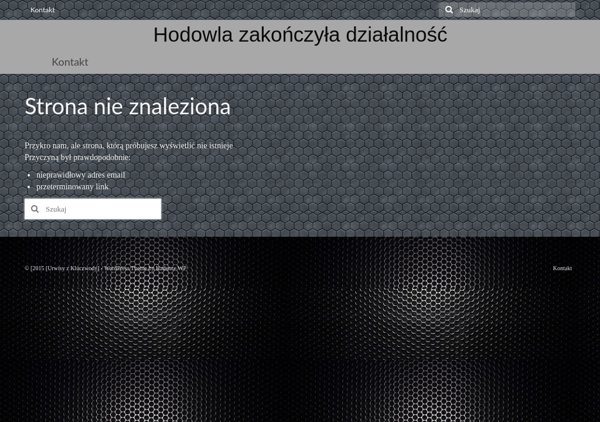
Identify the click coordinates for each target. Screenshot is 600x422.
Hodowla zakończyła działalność (301, 34)
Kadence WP (171, 268)
